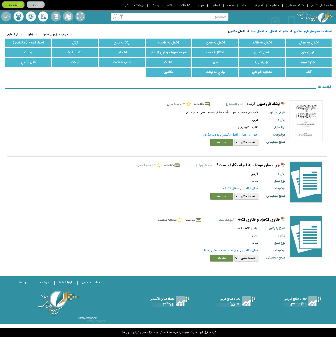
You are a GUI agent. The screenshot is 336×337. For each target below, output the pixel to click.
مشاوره (274, 5)
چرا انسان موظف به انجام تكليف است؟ (248, 165)
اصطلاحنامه (80, 16)
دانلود (169, 5)
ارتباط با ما (65, 282)
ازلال (75, 43)
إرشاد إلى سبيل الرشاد (263, 104)
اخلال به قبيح (215, 43)
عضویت (13, 4)
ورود (35, 4)
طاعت (168, 62)
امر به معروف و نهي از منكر (168, 52)
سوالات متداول (91, 282)
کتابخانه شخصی (43, 16)
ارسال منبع (19, 16)
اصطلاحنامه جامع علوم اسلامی (313, 31)
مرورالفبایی (56, 16)
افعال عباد (257, 31)
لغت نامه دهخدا (6, 16)
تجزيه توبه (262, 62)
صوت (230, 5)
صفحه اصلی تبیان (322, 5)
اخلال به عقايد (262, 43)
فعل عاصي (28, 62)
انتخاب (122, 52)
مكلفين (168, 72)
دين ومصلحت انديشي (225, 250)
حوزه (201, 5)
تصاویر (215, 5)
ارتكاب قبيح (121, 43)
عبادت (75, 62)
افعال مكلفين (236, 31)
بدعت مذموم (211, 134)
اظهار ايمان (308, 52)
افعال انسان (262, 52)
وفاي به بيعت (215, 72)
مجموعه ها (68, 16)
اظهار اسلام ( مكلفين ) (28, 43)
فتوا (206, 250)
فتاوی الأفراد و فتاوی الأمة (259, 219)
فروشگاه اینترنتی (134, 5)
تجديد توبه (308, 62)
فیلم (244, 5)
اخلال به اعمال (308, 43)
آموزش (258, 5)
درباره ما (43, 282)
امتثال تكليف (215, 52)
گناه (309, 72)
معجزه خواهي (262, 72)
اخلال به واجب (168, 43)
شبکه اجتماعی (295, 5)
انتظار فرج (75, 52)
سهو (215, 62)
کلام (285, 31)
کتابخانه (185, 5)
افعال (273, 31)
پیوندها (23, 282)
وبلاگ (155, 5)
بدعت (28, 52)
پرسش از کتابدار (31, 16)
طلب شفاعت (122, 62)
